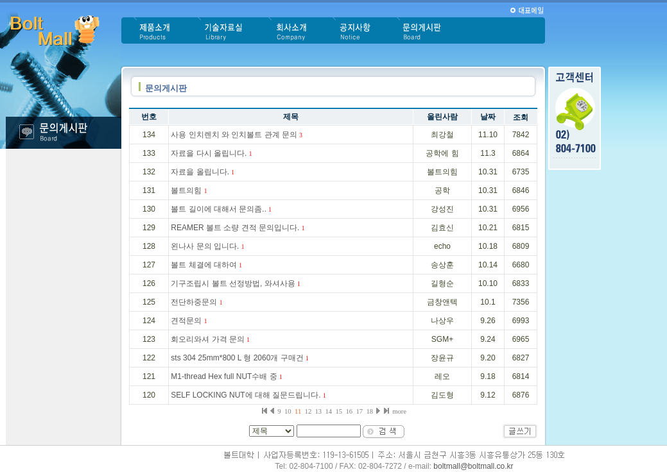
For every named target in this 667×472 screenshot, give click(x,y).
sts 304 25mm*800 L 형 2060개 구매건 (239, 357)
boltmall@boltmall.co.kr (473, 466)
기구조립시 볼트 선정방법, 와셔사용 (235, 283)
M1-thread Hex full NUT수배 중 (226, 376)
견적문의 (189, 320)
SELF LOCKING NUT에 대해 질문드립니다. (248, 395)
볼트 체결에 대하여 (206, 264)
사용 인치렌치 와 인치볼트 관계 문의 (236, 134)
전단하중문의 (196, 302)
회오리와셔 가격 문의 (210, 339)
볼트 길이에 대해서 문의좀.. (221, 209)
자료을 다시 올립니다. (211, 153)
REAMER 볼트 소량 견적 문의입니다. (237, 227)
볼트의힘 (189, 190)
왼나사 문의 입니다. (207, 246)
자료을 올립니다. (202, 171)
